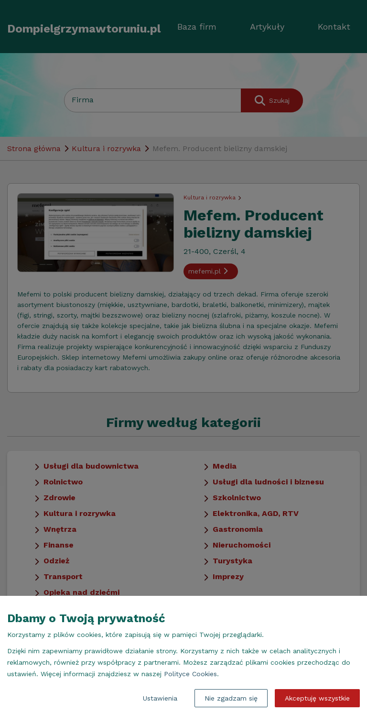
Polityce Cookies (190, 674)
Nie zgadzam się (231, 698)
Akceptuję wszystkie (317, 698)
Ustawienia (160, 698)
